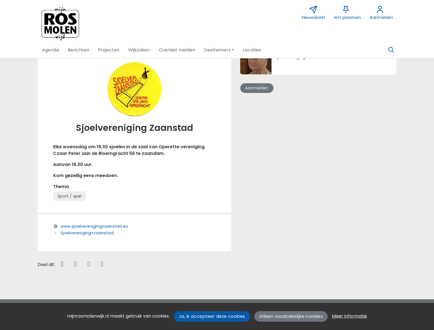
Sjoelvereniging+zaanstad (87, 233)
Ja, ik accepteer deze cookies (212, 316)
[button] (50, 50)
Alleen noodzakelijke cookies (291, 316)
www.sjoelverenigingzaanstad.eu (94, 226)
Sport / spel (69, 196)
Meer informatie (349, 316)
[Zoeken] (391, 50)
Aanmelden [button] (256, 88)
